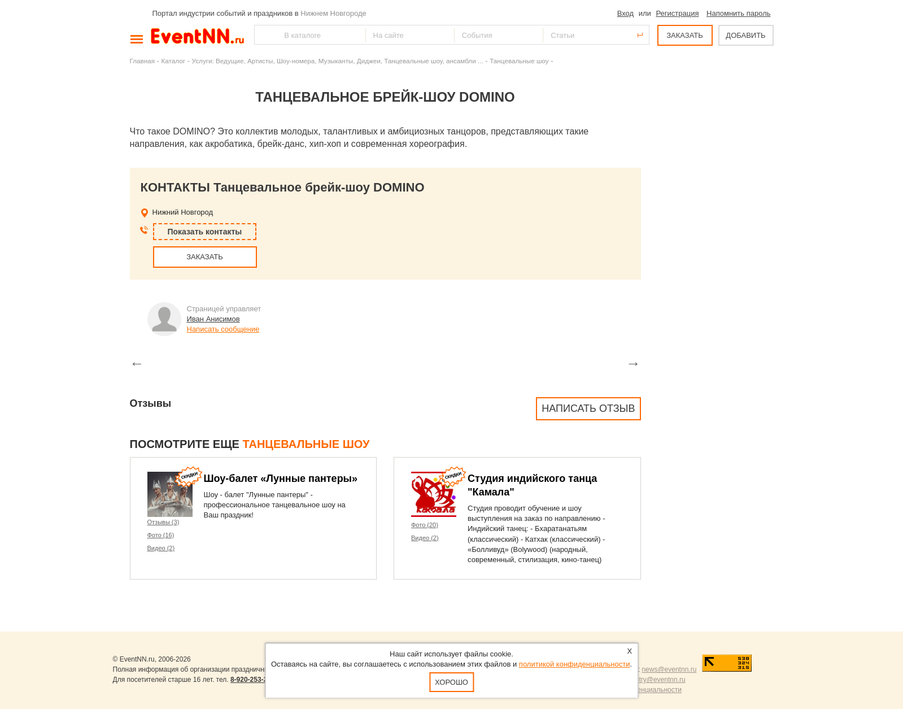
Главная (142, 60)
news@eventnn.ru (669, 669)
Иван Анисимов (213, 319)
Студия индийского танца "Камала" (532, 485)
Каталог (174, 60)
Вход (625, 13)
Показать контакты (205, 231)
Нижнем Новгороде (333, 13)
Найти (264, 34)
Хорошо (451, 682)
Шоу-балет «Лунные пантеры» (281, 478)
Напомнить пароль (738, 13)
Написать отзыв (588, 408)
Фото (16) (161, 535)
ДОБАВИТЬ (745, 35)
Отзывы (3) (163, 522)
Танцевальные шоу (519, 60)
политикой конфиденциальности (574, 664)
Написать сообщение (223, 329)
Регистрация (677, 13)
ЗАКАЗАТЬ (684, 35)
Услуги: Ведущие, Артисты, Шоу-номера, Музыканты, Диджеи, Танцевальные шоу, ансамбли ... (337, 60)
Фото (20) (424, 524)
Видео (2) (161, 548)
